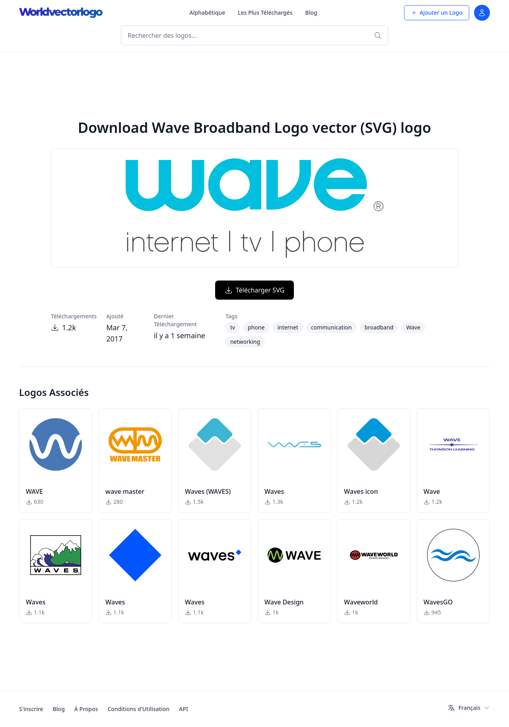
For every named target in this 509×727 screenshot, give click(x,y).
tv (232, 327)
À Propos (86, 709)
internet (287, 327)
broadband (379, 327)
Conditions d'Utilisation (138, 709)
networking (245, 341)
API (183, 709)
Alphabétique (207, 12)
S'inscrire (31, 709)
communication (331, 327)
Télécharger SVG (254, 290)
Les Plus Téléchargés (265, 12)
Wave (413, 327)
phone (256, 327)
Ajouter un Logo (436, 12)
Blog (311, 12)
